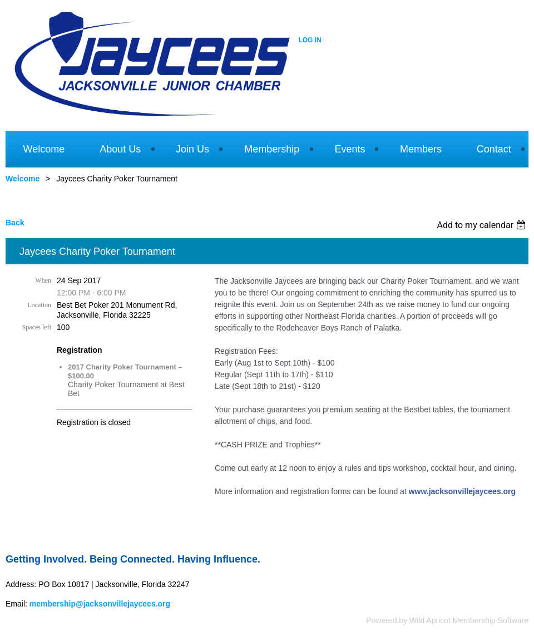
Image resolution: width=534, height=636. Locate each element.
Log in (309, 40)
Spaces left (36, 327)
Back (15, 222)
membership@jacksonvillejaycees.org (99, 603)
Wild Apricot (430, 620)
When (43, 280)
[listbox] (482, 225)
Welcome (22, 178)
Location (39, 305)
